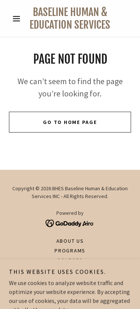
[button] (18, 18)
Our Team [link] (70, 270)
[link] (70, 18)
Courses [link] (70, 260)
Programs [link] (70, 250)
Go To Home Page (70, 122)
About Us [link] (70, 241)
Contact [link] (70, 279)
